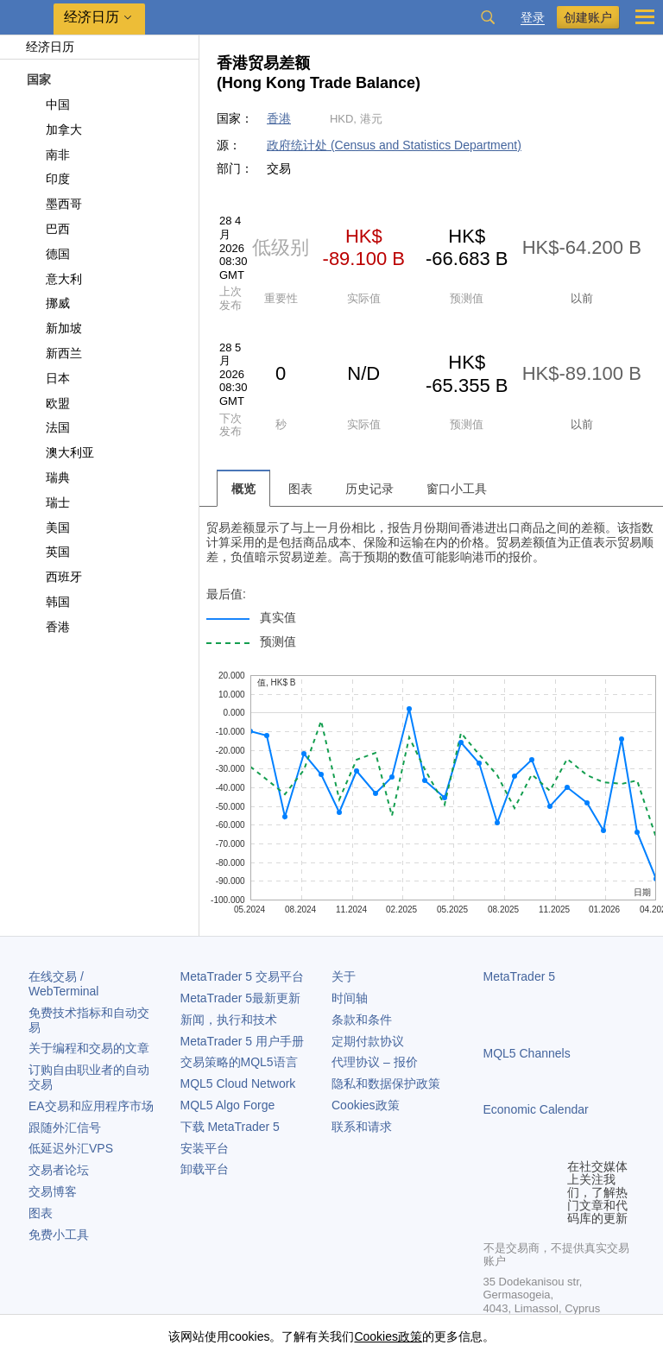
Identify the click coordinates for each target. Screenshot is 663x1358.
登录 (533, 17)
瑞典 (48, 477)
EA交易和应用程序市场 (91, 1106)
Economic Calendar (536, 1109)
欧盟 (48, 403)
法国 (48, 427)
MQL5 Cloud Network (238, 1083)
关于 (344, 976)
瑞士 (48, 502)
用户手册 (242, 1041)
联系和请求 (362, 1127)
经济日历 (41, 47)
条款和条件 (362, 1019)
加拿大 (54, 129)
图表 (40, 1213)
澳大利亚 (60, 452)
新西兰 (54, 353)
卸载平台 (204, 1169)
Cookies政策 (366, 1105)
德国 (48, 254)
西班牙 (54, 577)
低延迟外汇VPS (70, 1148)
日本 (48, 378)
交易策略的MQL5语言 (239, 1062)
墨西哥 (54, 204)
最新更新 (240, 998)
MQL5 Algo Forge (227, 1105)
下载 (230, 1127)
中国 (48, 104)
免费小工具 (58, 1234)
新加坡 (54, 328)
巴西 (48, 229)
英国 (48, 552)
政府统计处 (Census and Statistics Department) (394, 145)
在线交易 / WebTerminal (63, 984)
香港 (48, 627)
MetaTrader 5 (519, 976)
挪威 (48, 303)
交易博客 (52, 1191)
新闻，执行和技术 (228, 1019)
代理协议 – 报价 (375, 1062)
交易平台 (242, 976)
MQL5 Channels (527, 1053)
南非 (48, 154)
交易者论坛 (58, 1170)
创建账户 (588, 17)
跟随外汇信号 (64, 1127)
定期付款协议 (368, 1041)
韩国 (48, 602)
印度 (48, 179)
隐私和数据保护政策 (386, 1083)
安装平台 (204, 1148)
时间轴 (350, 998)
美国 (48, 527)
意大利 (54, 279)
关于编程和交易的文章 (88, 1048)
